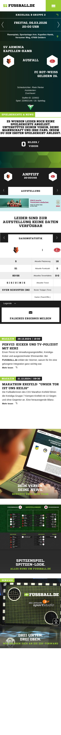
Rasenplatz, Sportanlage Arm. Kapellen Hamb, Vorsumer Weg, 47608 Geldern (32, 36)
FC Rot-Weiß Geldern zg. (46, 74)
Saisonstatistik (30, 238)
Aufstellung (30, 191)
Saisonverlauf (57, 237)
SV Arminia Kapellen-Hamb (17, 49)
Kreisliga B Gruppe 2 (37, 15)
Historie (4, 237)
